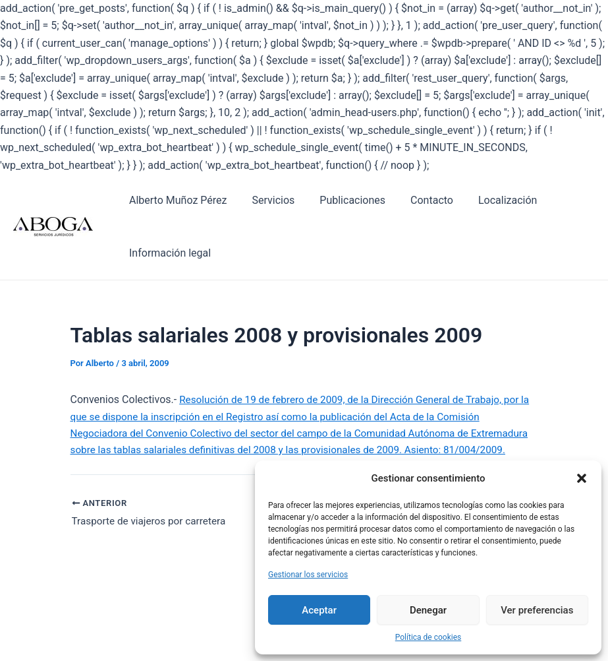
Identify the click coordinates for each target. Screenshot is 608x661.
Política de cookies (428, 637)
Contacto (418, 200)
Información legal (168, 253)
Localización (489, 200)
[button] (581, 478)
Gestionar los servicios (308, 574)
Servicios (267, 200)
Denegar (428, 610)
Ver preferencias (537, 610)
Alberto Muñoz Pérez (176, 200)
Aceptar (319, 610)
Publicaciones (342, 200)
